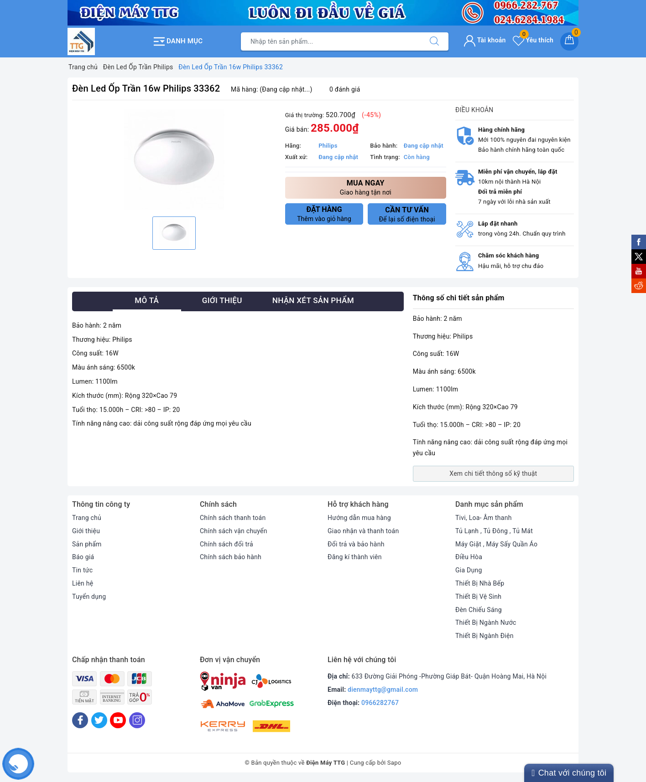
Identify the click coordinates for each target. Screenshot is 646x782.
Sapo (394, 762)
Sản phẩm (87, 544)
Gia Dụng (468, 570)
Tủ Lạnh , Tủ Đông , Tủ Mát (494, 531)
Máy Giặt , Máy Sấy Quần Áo (496, 544)
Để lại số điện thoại (407, 214)
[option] (174, 159)
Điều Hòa (468, 557)
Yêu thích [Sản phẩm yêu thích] (533, 40)
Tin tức (82, 570)
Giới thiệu (86, 531)
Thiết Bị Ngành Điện (484, 635)
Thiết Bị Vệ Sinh (478, 596)
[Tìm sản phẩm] (331, 41)
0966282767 (380, 702)
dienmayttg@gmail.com (383, 689)
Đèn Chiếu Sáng (478, 609)
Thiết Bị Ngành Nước (485, 622)
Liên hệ (82, 583)
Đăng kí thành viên (355, 557)
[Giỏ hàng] (569, 41)
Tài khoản (484, 40)
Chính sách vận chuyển (233, 531)
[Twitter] (99, 720)
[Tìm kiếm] (434, 41)
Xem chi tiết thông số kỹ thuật (493, 473)
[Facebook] (80, 720)
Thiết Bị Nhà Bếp (479, 583)
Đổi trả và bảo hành (356, 544)
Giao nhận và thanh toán (363, 531)
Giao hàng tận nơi (365, 187)
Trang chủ (86, 517)
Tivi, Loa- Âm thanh (483, 517)
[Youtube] (118, 720)
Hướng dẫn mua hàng (359, 517)
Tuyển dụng (89, 596)
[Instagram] (137, 720)
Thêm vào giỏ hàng (324, 213)
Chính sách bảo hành (230, 557)
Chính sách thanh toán (233, 517)
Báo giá (83, 557)
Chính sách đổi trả (226, 544)
